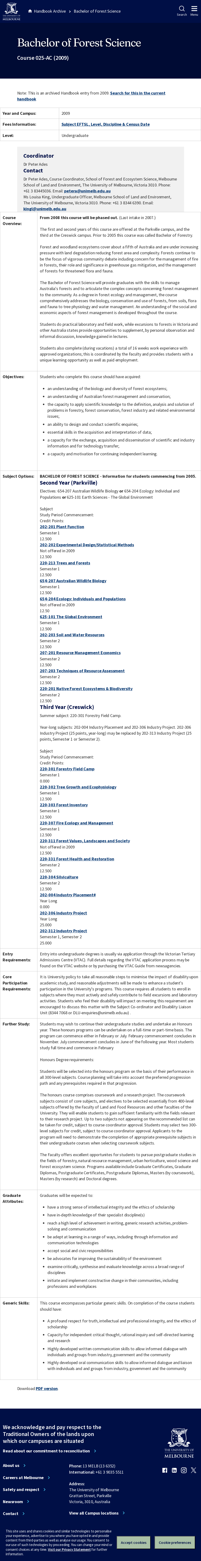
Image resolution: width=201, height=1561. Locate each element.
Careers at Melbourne (23, 1477)
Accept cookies (133, 1542)
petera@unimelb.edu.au (87, 191)
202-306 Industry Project (63, 913)
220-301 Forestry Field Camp (67, 769)
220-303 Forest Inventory (64, 805)
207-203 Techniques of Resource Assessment (82, 670)
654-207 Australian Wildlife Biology (73, 580)
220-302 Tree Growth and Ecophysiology (78, 787)
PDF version (47, 1388)
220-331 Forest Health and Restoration (77, 859)
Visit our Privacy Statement (69, 1549)
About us (11, 1465)
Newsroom (13, 1501)
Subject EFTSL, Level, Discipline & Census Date (106, 124)
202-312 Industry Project (63, 931)
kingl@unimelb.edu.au (44, 209)
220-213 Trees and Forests (65, 563)
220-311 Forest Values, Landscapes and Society (85, 840)
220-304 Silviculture (59, 877)
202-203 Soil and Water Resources (72, 634)
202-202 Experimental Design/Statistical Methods (87, 544)
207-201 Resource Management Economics (80, 652)
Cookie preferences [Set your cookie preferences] (175, 1542)
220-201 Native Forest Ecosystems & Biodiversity (86, 688)
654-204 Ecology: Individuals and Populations (82, 599)
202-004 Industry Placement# (68, 895)
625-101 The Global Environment (71, 616)
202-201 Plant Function (62, 526)
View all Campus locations (94, 1513)
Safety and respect (21, 1489)
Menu (194, 11)
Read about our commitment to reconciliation (46, 1451)
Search (182, 11)
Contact (10, 1513)
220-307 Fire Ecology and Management (76, 823)
